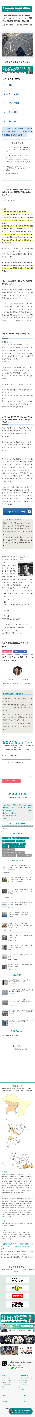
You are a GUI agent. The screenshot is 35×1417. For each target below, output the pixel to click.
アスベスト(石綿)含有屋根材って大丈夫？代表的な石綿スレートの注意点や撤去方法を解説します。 (20, 914)
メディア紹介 (22, 1395)
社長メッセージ (23, 1382)
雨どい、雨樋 (20, 841)
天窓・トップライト (8, 841)
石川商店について (23, 1375)
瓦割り (17, 844)
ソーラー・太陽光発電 (24, 855)
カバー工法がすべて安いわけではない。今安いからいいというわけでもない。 (18, 168)
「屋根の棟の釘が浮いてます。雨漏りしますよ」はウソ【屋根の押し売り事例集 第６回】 (10, 811)
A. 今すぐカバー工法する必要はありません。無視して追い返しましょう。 (18, 149)
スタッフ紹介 (22, 1384)
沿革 (20, 1387)
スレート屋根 (9, 8)
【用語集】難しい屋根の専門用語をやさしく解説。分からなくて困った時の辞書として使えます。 (20, 867)
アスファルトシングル (9, 855)
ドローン (23, 844)
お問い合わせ (5, 1401)
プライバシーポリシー (25, 1401)
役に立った (7, 651)
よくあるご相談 (6, 1378)
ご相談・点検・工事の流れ (26, 1378)
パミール (17, 10)
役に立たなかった (20, 651)
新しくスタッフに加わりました (25, 807)
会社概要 (21, 1389)
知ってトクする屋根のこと (8, 1380)
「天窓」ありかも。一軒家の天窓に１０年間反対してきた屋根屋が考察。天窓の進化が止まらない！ (20, 926)
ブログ (3, 1375)
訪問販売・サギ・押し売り (20, 838)
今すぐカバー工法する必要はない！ (18, 162)
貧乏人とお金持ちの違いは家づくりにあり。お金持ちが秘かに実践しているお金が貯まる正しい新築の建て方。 (20, 879)
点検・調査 (18, 8)
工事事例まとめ (6, 1382)
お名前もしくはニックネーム (11, 756)
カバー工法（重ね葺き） (16, 846)
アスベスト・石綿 (7, 844)
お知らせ (4, 1395)
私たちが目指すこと (24, 1380)
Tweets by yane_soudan (10, 1035)
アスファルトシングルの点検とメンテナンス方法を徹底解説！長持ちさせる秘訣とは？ (21, 1001)
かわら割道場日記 (6, 1384)
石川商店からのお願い (13, 173)
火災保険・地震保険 (8, 849)
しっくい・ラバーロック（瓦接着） (13, 852)
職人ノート (4, 1387)
